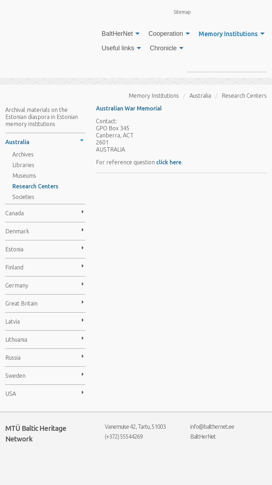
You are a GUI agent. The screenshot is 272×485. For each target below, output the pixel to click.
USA (10, 393)
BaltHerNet (117, 33)
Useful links (118, 48)
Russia (13, 357)
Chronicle (163, 48)
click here (168, 162)
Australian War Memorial (129, 108)
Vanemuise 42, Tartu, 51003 (131, 426)
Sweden (15, 375)
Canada (14, 213)
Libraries (23, 165)
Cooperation (165, 33)
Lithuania (16, 339)
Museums (24, 175)
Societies (23, 197)
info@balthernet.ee (207, 426)
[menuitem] (118, 34)
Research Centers (35, 186)
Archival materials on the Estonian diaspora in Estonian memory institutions (41, 117)
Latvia (12, 321)
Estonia (14, 249)
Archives (23, 154)
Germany (16, 285)
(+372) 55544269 (119, 436)
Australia (17, 142)
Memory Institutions (228, 33)
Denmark (17, 231)
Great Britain (21, 303)
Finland (14, 267)
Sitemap (178, 12)
